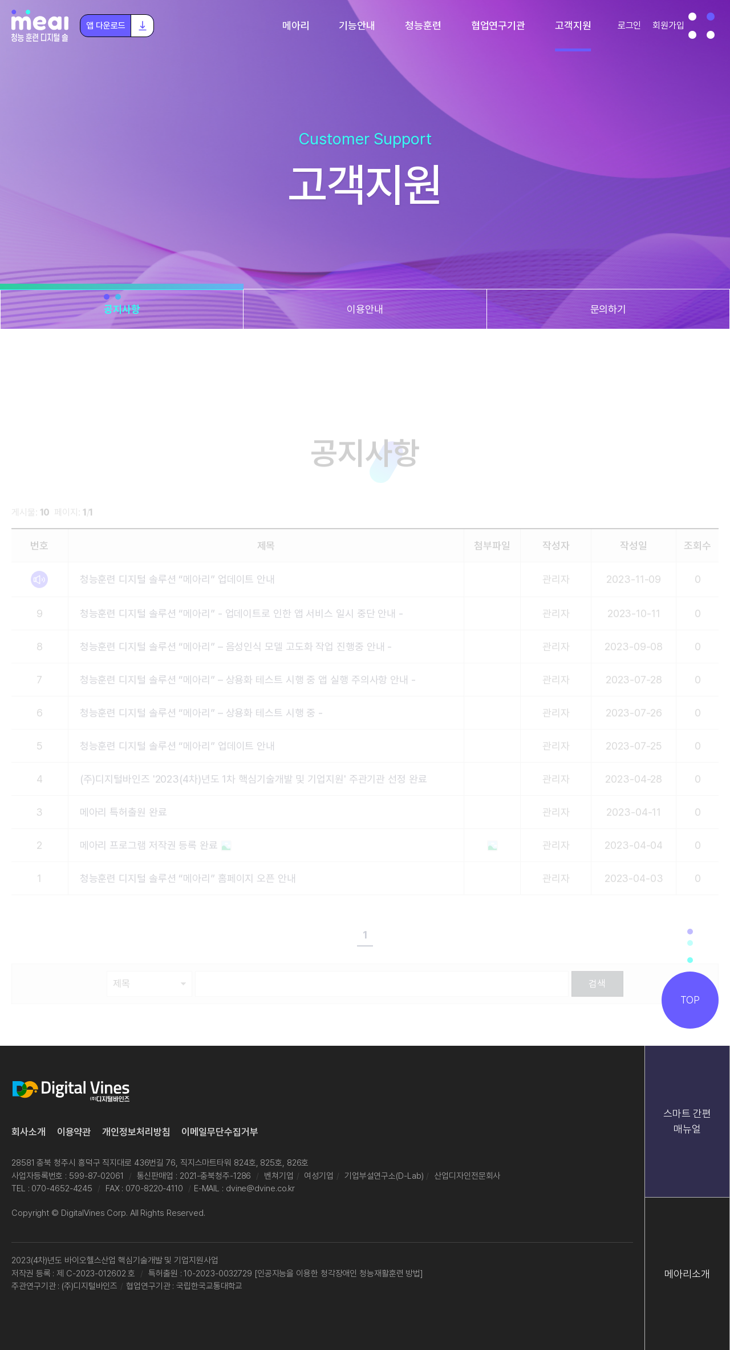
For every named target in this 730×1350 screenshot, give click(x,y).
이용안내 (365, 309)
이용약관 (74, 1132)
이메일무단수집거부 (219, 1132)
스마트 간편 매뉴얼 (687, 1121)
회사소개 (28, 1132)
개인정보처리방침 (136, 1132)
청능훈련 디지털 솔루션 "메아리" (39, 26)
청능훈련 (423, 25)
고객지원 (573, 25)
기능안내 (357, 25)
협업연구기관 (498, 25)
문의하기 (608, 309)
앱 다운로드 (119, 26)
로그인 (630, 25)
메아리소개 (687, 1274)
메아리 (296, 25)
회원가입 (668, 25)
